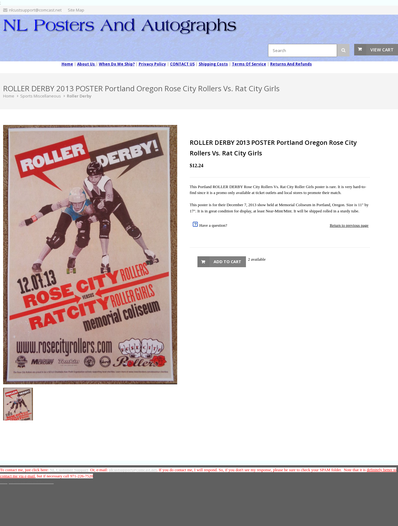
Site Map (76, 10)
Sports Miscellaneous (40, 96)
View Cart (382, 50)
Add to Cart (227, 261)
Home (8, 96)
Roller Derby (79, 96)
